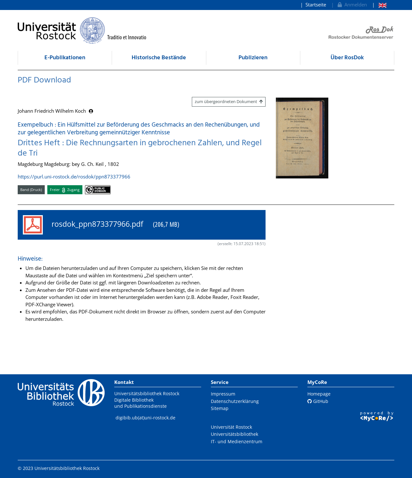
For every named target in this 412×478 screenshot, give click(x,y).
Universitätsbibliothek (234, 434)
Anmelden (351, 4)
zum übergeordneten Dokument (229, 101)
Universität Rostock (231, 427)
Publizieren (253, 57)
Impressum (223, 394)
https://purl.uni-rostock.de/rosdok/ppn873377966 (74, 176)
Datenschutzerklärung (235, 401)
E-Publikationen (64, 57)
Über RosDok (347, 57)
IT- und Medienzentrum (236, 441)
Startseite (315, 4)
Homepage (319, 394)
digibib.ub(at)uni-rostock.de (145, 418)
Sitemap (220, 408)
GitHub (317, 401)
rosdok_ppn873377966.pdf (101, 224)
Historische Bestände (159, 57)
